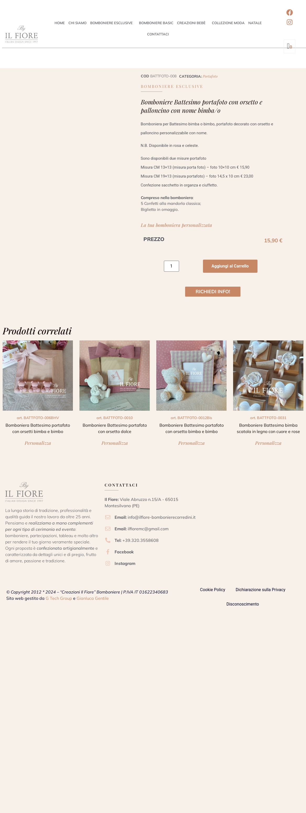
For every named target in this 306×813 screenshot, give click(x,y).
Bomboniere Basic (156, 23)
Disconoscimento (242, 604)
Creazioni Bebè (191, 23)
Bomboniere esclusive (111, 23)
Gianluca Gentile (93, 598)
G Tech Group (59, 598)
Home (60, 23)
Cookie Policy (212, 589)
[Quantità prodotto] (171, 266)
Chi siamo (77, 23)
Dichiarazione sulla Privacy (260, 589)
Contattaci (158, 34)
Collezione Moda (228, 23)
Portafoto (210, 76)
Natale (255, 23)
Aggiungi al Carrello (230, 266)
